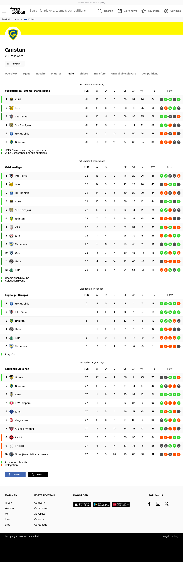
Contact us (40, 525)
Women (9, 508)
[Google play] (102, 504)
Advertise (40, 514)
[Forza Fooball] (17, 11)
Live (7, 519)
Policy (175, 537)
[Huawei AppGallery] (121, 504)
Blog (7, 525)
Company (39, 503)
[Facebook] (151, 504)
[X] (168, 504)
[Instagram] (160, 504)
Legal (166, 537)
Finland (29, 19)
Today (8, 503)
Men (17, 19)
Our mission (41, 508)
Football (5, 19)
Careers (39, 519)
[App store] (83, 504)
